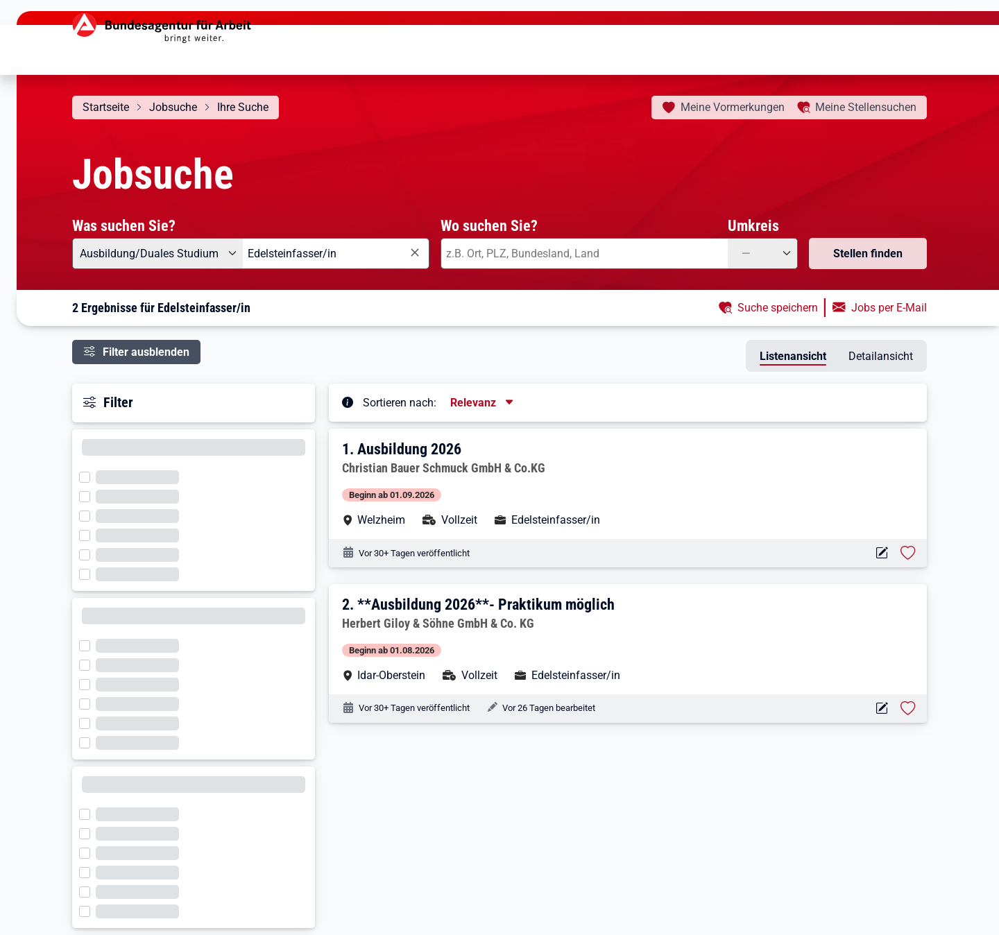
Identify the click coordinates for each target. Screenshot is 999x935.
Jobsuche (173, 107)
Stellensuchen (865, 107)
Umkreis (753, 225)
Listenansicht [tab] (793, 356)
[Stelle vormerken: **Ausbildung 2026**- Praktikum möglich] (908, 708)
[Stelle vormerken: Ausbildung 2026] (908, 553)
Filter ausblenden (146, 352)
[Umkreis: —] (763, 253)
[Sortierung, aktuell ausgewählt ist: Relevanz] (483, 403)
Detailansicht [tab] (880, 356)
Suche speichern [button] (777, 307)
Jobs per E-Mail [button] (889, 307)
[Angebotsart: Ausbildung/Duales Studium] (157, 253)
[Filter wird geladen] (89, 476)
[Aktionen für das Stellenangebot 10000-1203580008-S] (881, 553)
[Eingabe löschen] (414, 252)
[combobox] (336, 253)
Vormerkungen (733, 107)
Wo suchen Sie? (489, 225)
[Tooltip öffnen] (347, 401)
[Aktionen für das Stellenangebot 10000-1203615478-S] (881, 708)
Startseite (106, 107)
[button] (629, 484)
